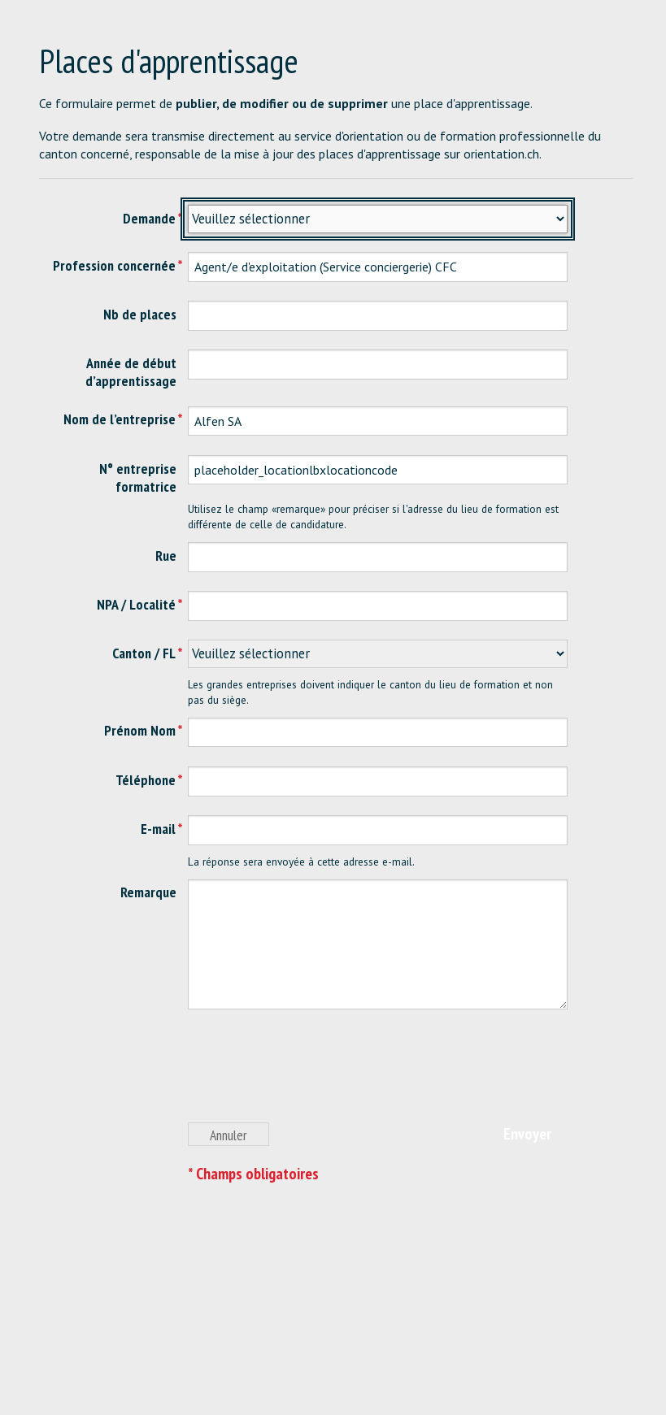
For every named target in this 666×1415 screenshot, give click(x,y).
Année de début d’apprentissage (130, 372)
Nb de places (139, 314)
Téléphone (145, 779)
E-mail (158, 828)
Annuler (228, 1135)
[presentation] (311, 1074)
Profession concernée (114, 265)
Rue (165, 555)
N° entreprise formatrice (137, 477)
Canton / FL (144, 653)
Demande (149, 218)
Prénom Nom (140, 730)
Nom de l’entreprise (119, 419)
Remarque (148, 892)
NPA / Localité (136, 604)
